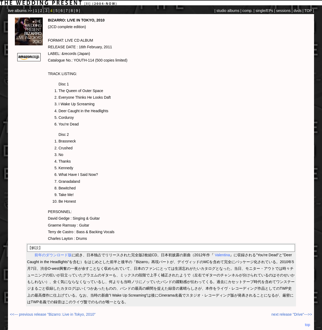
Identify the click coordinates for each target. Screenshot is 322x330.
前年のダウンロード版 (53, 255)
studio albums (227, 10)
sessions (283, 10)
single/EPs (264, 10)
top (307, 325)
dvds (298, 10)
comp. (247, 10)
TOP (308, 10)
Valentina (222, 255)
